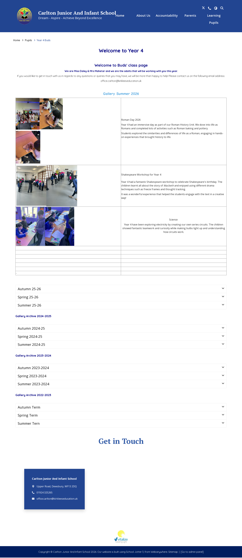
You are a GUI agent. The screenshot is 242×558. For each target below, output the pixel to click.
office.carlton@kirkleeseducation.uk (57, 499)
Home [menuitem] (119, 16)
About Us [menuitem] (143, 16)
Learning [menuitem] (213, 16)
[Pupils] (28, 41)
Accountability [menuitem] (167, 16)
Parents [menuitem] (190, 16)
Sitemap (173, 552)
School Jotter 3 (135, 552)
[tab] (121, 289)
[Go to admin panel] (192, 552)
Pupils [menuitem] (213, 23)
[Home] (16, 41)
